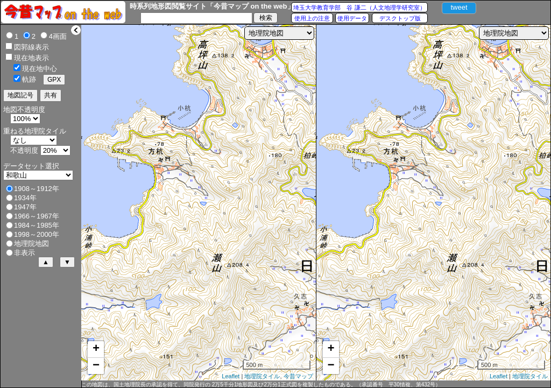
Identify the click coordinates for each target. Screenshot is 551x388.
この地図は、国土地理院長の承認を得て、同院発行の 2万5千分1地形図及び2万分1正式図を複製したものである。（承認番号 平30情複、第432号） (261, 384)
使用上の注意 (312, 18)
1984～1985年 (36, 225)
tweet (458, 7)
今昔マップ (298, 376)
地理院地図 (31, 243)
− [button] (96, 366)
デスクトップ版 (400, 18)
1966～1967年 (36, 216)
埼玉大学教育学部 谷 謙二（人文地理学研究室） (359, 7)
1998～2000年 (36, 234)
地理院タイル (262, 376)
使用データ (352, 18)
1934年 (25, 198)
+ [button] (96, 349)
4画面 (58, 36)
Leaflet (230, 376)
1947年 (25, 207)
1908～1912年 (36, 189)
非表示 (24, 253)
